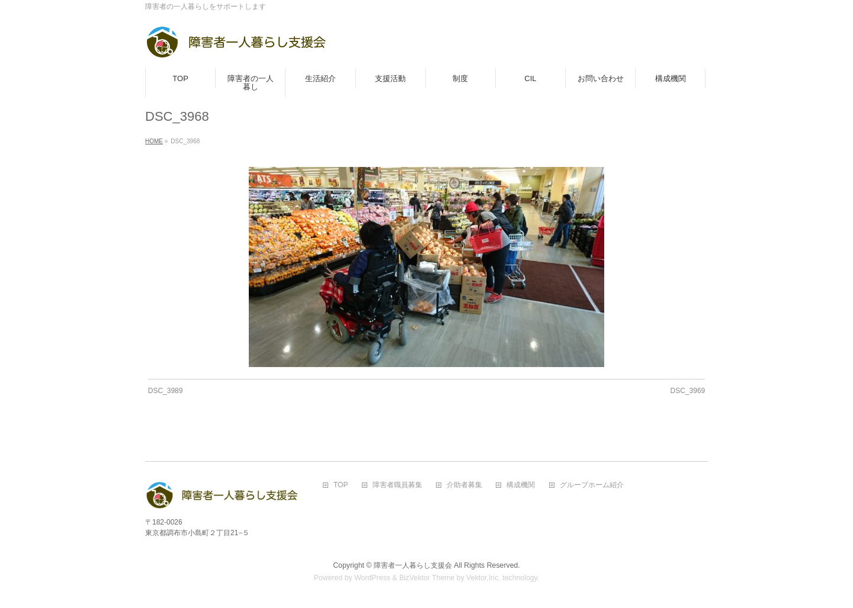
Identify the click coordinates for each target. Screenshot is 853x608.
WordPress (372, 578)
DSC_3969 (688, 391)
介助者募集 (464, 485)
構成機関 (520, 485)
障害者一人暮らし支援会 (413, 565)
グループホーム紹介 (592, 485)
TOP (340, 485)
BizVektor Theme (427, 578)
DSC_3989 (165, 391)
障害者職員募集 (397, 485)
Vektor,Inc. (483, 578)
